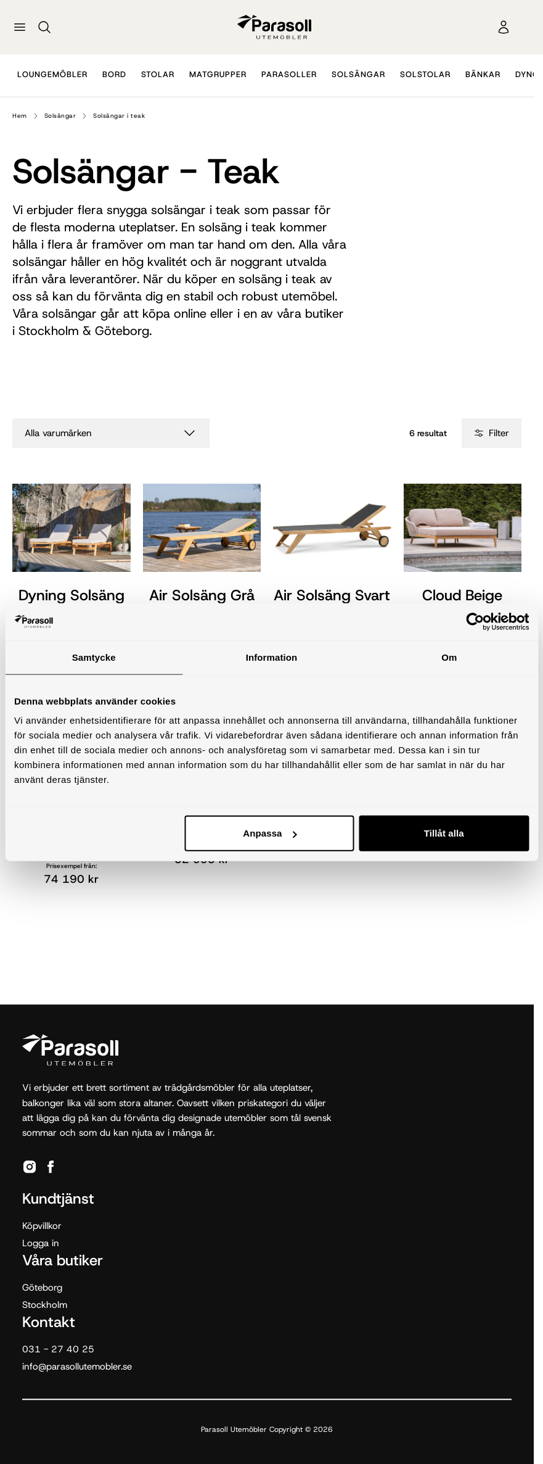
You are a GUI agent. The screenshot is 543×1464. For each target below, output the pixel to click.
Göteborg (42, 1287)
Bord (114, 74)
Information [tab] (272, 656)
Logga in (40, 1243)
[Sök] (44, 27)
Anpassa (269, 833)
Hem (19, 116)
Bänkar (482, 74)
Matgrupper (218, 74)
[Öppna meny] (19, 27)
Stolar (157, 74)
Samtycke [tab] (94, 656)
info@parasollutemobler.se (77, 1366)
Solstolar (425, 74)
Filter (491, 433)
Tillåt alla (444, 833)
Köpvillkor (42, 1226)
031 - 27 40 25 (58, 1349)
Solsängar (358, 74)
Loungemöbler (52, 74)
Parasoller (289, 74)
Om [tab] (449, 656)
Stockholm (44, 1305)
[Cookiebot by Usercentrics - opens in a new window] (475, 621)
